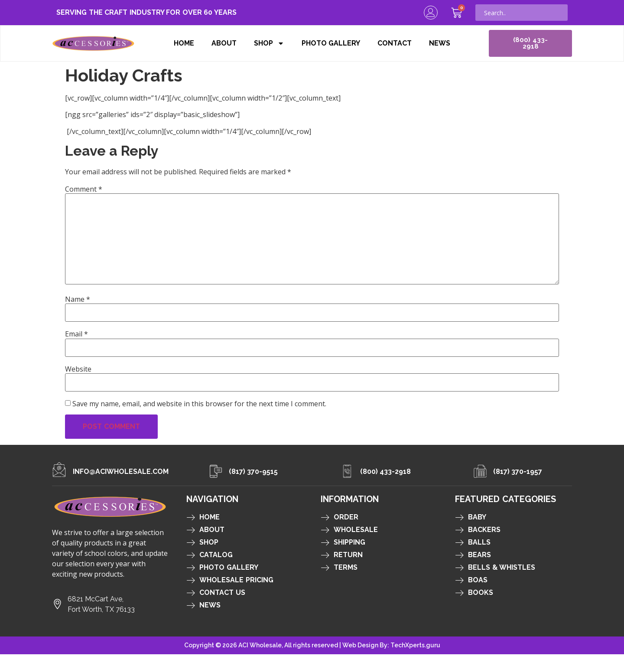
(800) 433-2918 (385, 473)
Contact (394, 44)
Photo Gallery (331, 44)
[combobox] (521, 12)
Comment (83, 190)
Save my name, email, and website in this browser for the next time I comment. (199, 405)
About (224, 44)
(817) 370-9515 (253, 473)
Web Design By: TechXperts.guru (391, 646)
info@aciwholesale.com (121, 473)
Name (77, 300)
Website (78, 370)
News (439, 44)
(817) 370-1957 (518, 473)
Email (76, 335)
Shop (269, 44)
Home (184, 44)
